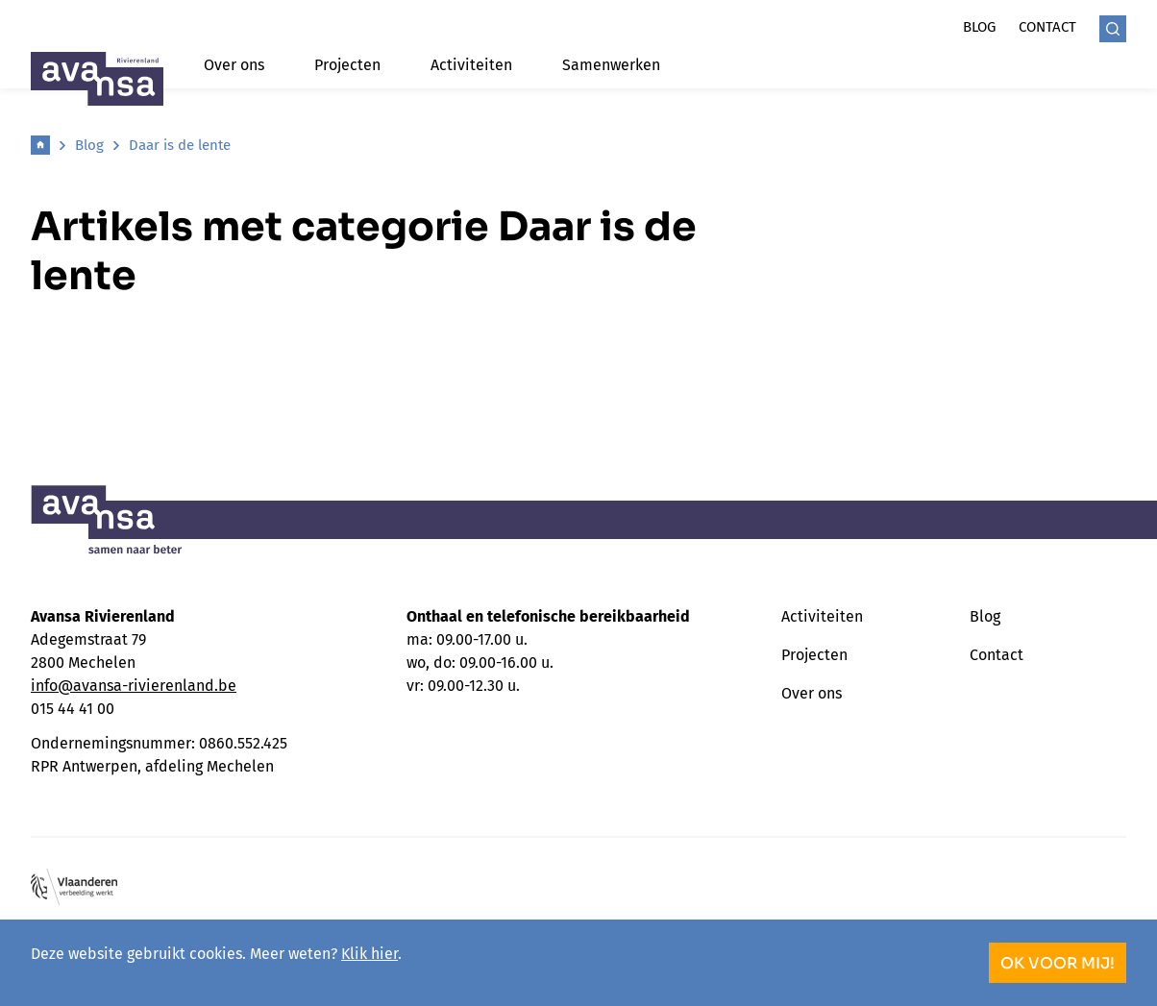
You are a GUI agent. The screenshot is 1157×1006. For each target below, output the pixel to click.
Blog (979, 27)
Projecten (347, 65)
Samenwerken (611, 65)
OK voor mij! (1057, 963)
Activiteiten (471, 65)
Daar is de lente (180, 145)
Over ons (234, 65)
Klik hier (369, 954)
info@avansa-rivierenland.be (133, 685)
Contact (1047, 27)
